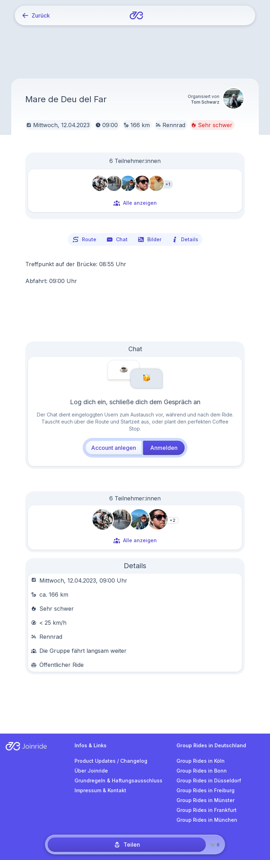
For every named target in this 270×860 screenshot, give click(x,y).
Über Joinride (91, 771)
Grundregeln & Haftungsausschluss (118, 780)
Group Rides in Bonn (201, 771)
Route (84, 239)
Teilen (127, 844)
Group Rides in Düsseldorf (208, 780)
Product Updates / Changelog (111, 761)
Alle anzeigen (135, 202)
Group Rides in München (206, 820)
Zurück (36, 15)
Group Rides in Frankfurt (206, 810)
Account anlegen (113, 447)
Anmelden (164, 447)
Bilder (149, 239)
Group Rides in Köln (200, 761)
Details (184, 239)
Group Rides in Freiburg (205, 790)
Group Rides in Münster (205, 800)
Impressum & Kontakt (100, 790)
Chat (117, 239)
